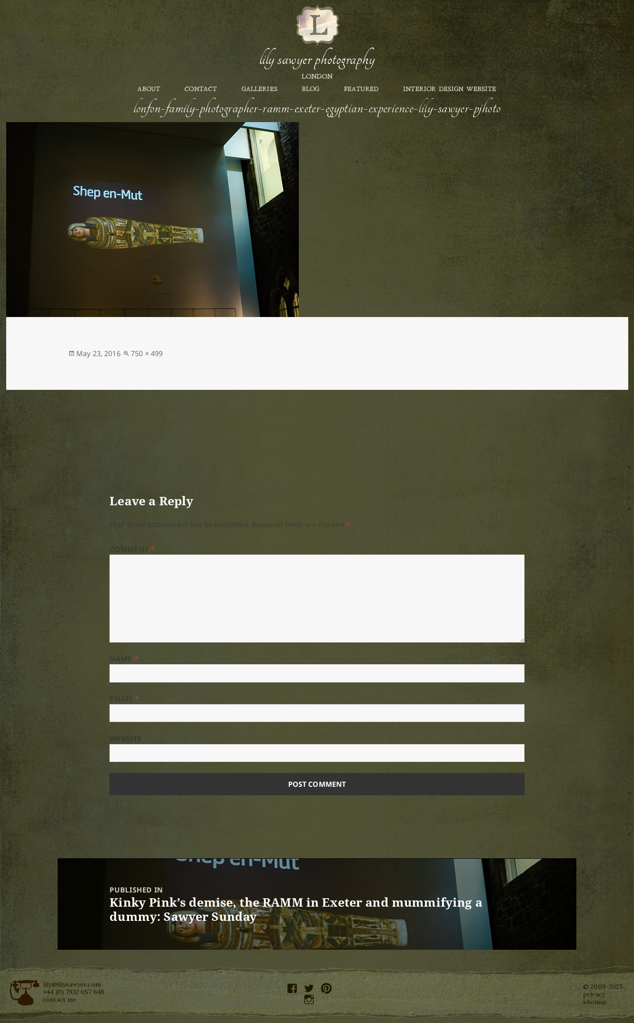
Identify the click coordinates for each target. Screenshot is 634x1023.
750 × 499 (147, 353)
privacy (594, 994)
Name (124, 659)
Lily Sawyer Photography (317, 59)
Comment (132, 549)
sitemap (595, 1002)
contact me (60, 999)
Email (124, 699)
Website (125, 739)
